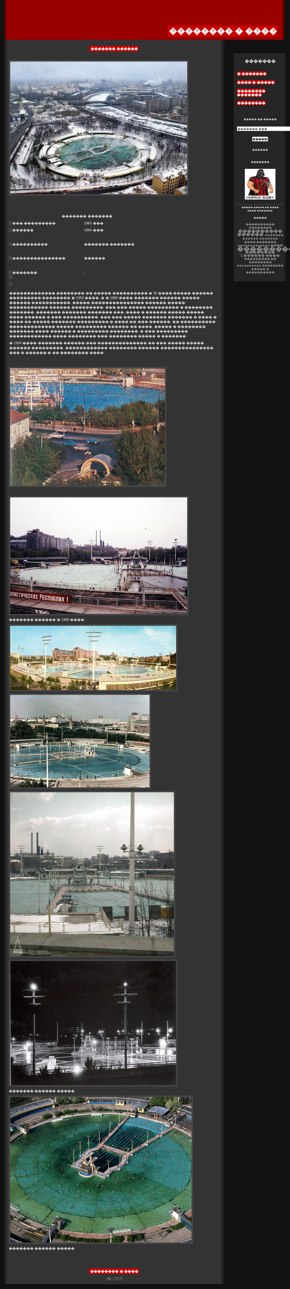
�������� (251, 103)
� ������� (251, 74)
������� (268, 238)
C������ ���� (260, 255)
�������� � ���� (114, 1271)
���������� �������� (260, 226)
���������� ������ (259, 232)
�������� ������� (251, 93)
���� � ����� (256, 82)
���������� (249, 265)
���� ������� (260, 242)
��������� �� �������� (260, 260)
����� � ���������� (260, 270)
